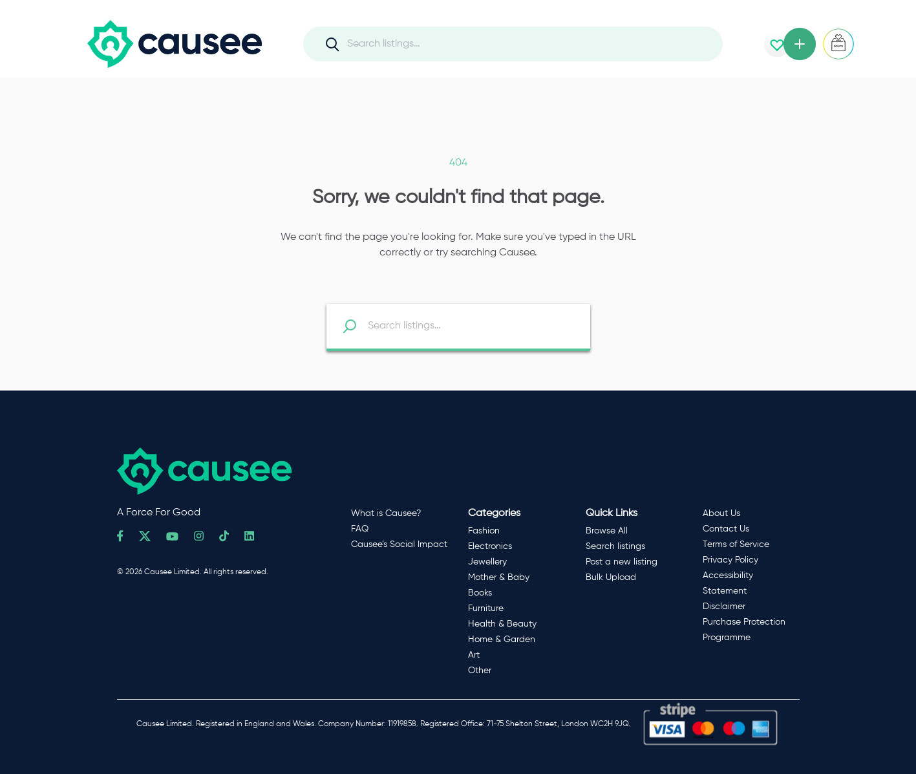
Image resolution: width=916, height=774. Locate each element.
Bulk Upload (611, 577)
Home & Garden (501, 639)
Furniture (486, 608)
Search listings (615, 546)
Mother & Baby (498, 577)
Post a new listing (621, 561)
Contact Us (726, 528)
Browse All (607, 530)
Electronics (490, 546)
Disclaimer (724, 606)
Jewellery (487, 561)
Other (479, 670)
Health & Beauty (502, 624)
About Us (721, 513)
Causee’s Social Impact (399, 544)
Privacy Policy (730, 559)
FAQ (359, 528)
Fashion (484, 530)
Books (480, 592)
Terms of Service (736, 544)
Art (474, 655)
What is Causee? (386, 513)
